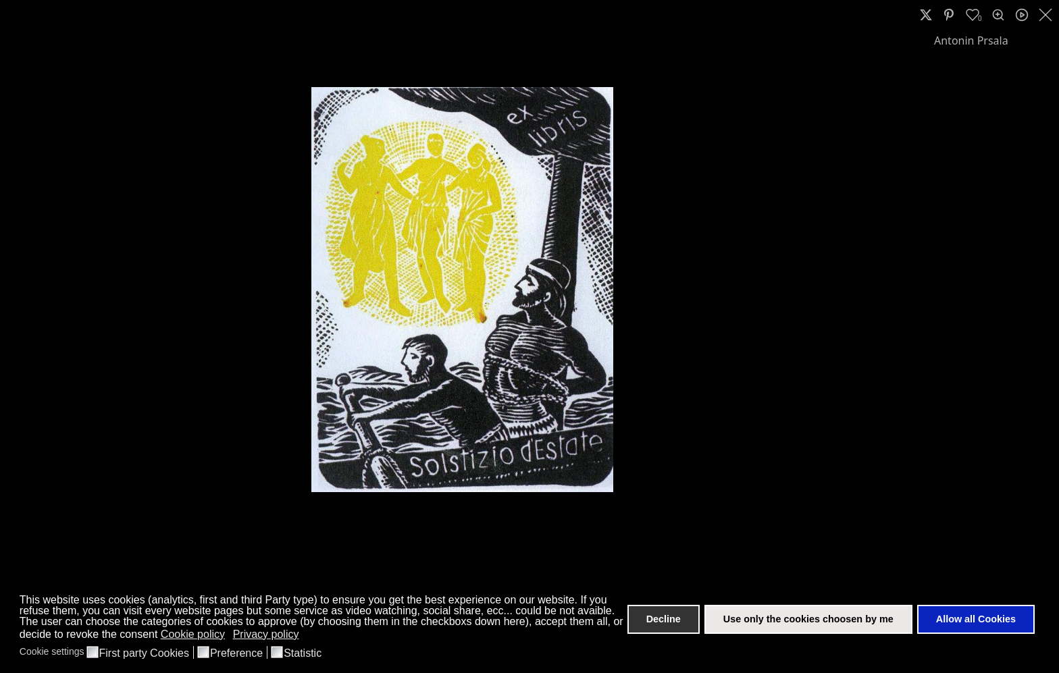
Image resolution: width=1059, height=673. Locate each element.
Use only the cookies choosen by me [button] (808, 619)
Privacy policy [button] (266, 634)
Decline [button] (663, 619)
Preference (236, 653)
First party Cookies (144, 653)
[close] (1047, 15)
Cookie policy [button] (193, 634)
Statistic (302, 653)
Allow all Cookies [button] (976, 619)
